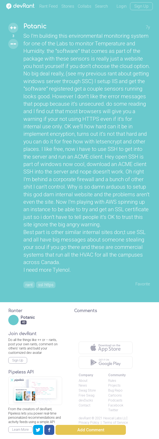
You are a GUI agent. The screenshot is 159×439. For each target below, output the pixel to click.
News (83, 385)
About (83, 381)
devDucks (86, 400)
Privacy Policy (89, 422)
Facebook (115, 405)
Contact (84, 405)
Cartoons (115, 395)
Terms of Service (115, 422)
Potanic (34, 26)
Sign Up (141, 6)
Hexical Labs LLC (115, 418)
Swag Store (87, 390)
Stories (67, 6)
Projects (114, 385)
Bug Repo (115, 390)
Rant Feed (48, 6)
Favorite (142, 283)
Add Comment (90, 429)
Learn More (20, 430)
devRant (85, 418)
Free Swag (86, 395)
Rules (112, 381)
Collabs (84, 6)
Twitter (113, 410)
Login (121, 6)
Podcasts (115, 400)
